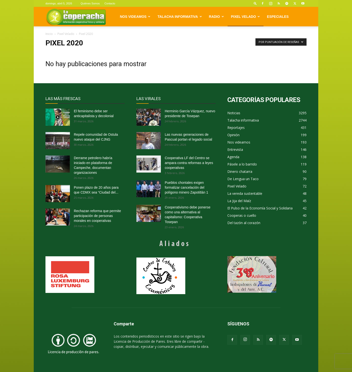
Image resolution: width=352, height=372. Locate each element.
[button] (255, 3)
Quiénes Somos (90, 3)
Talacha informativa (179, 17)
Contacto (109, 3)
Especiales (278, 17)
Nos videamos (135, 17)
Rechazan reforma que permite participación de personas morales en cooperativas (97, 216)
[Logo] (75, 17)
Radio (216, 17)
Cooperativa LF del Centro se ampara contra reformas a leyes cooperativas (189, 163)
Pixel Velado (245, 17)
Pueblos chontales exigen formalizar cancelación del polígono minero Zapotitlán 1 (186, 187)
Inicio (49, 34)
